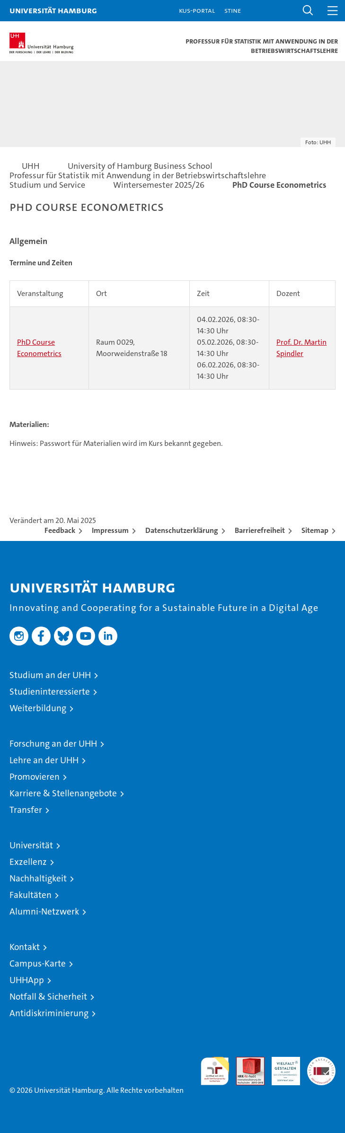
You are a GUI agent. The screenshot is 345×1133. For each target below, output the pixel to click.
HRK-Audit (281, 1067)
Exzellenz (28, 862)
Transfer (25, 810)
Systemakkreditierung (321, 1062)
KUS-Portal (197, 10)
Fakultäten (30, 895)
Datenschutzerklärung (181, 530)
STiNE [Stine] (232, 10)
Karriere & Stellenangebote (63, 793)
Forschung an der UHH (53, 744)
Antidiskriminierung (48, 1013)
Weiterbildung (37, 708)
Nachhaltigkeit (38, 878)
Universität (31, 845)
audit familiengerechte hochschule (215, 1071)
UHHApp (26, 980)
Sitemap (314, 530)
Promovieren (34, 777)
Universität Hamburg (53, 10)
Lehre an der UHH (44, 760)
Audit (245, 1062)
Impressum (110, 530)
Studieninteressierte (49, 691)
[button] (308, 10)
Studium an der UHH (50, 675)
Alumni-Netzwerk (44, 911)
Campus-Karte (37, 963)
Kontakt (24, 947)
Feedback (59, 530)
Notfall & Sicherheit (48, 996)
